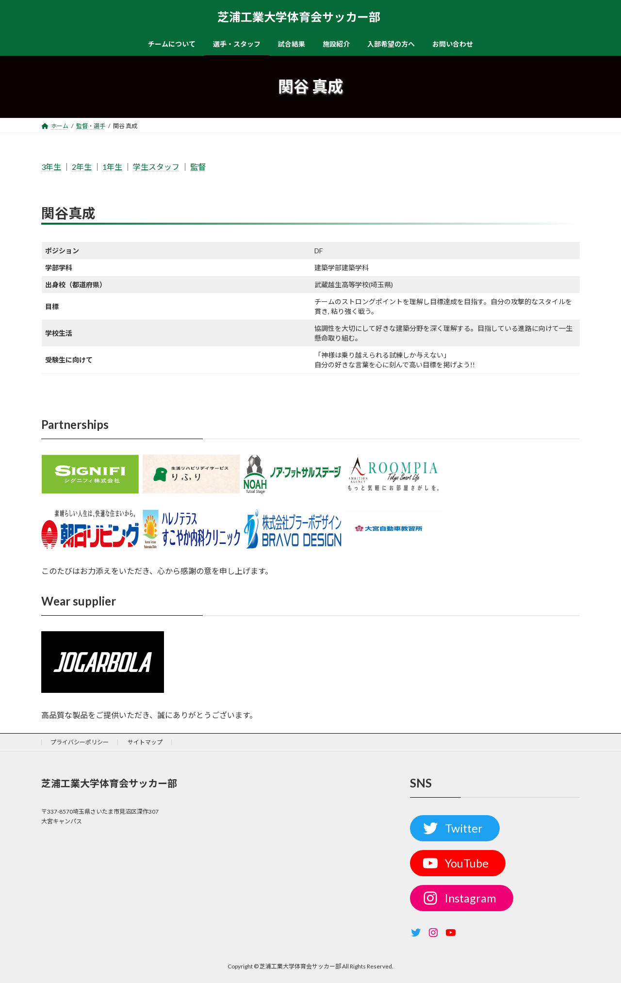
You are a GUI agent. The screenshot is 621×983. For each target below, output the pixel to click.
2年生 (82, 166)
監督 (198, 166)
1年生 (112, 166)
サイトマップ (145, 742)
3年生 (51, 166)
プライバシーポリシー (79, 742)
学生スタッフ (156, 166)
